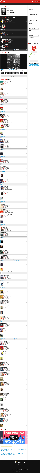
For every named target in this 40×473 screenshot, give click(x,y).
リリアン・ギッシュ (7, 69)
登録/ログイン (37, 1)
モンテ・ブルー (13, 69)
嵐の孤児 (2, 69)
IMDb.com (25, 70)
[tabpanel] (14, 437)
